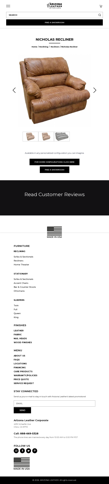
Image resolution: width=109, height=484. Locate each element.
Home (34, 47)
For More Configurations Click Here (54, 162)
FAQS (17, 360)
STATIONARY (21, 274)
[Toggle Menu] (8, 6)
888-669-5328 (29, 433)
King (16, 317)
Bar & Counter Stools (25, 287)
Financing (20, 367)
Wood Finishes (23, 342)
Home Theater (21, 264)
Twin (16, 305)
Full (15, 309)
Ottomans (19, 291)
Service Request (24, 383)
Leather (18, 330)
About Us (19, 356)
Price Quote (21, 379)
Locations (20, 363)
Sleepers (19, 300)
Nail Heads (20, 338)
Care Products (23, 371)
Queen (17, 313)
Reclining (43, 47)
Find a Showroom (54, 170)
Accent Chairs (21, 283)
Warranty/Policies (25, 375)
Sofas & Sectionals (23, 257)
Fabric (18, 334)
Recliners (55, 47)
